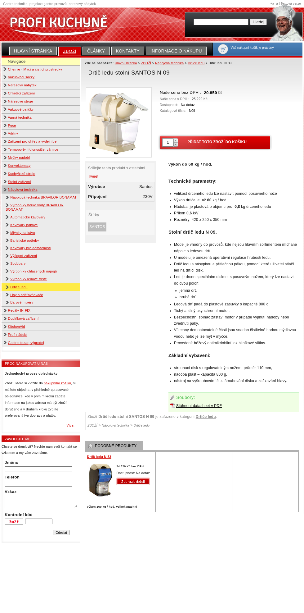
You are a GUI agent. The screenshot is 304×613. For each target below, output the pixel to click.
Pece (12, 125)
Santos (97, 227)
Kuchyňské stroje (21, 174)
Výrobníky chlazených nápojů (33, 271)
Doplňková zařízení (23, 318)
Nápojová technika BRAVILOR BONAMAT (43, 197)
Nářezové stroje (20, 101)
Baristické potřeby (24, 240)
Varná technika (20, 117)
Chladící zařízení (21, 93)
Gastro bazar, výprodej (26, 343)
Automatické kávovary (27, 217)
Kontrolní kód (19, 514)
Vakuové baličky (21, 109)
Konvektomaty (19, 165)
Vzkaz (10, 491)
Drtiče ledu (19, 287)
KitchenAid (16, 326)
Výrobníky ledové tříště (28, 279)
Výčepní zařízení (23, 256)
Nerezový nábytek (22, 85)
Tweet (93, 176)
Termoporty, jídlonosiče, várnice (33, 149)
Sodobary (17, 263)
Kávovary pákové (24, 225)
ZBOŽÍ (69, 51)
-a (276, 3)
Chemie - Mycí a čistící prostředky (35, 69)
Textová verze (291, 3)
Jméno (11, 462)
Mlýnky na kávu (22, 233)
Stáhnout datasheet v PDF (199, 406)
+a (272, 3)
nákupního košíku (57, 383)
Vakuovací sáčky (21, 77)
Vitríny (13, 133)
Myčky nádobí (19, 157)
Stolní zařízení (19, 182)
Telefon (12, 477)
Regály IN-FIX (19, 310)
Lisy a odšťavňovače (26, 295)
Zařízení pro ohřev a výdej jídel (33, 141)
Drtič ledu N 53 (99, 457)
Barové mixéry (21, 302)
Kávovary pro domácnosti (30, 248)
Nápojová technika (23, 189)
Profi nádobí (18, 334)
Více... (71, 425)
